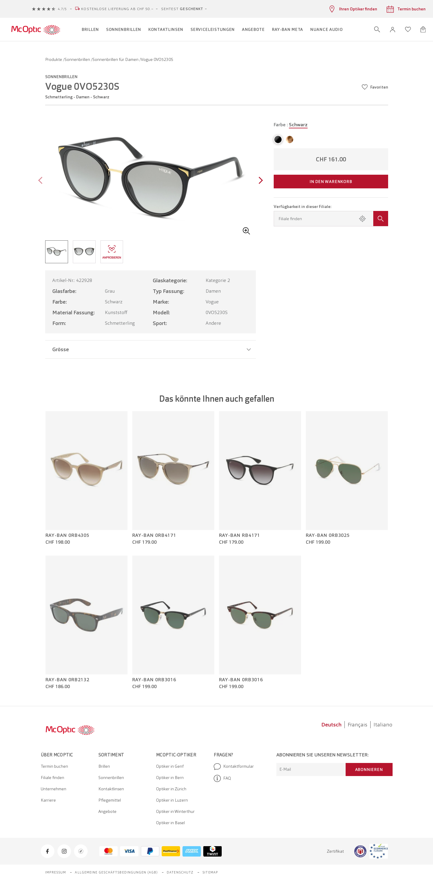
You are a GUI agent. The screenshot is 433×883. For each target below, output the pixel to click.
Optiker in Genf (170, 766)
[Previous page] (42, 181)
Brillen (104, 766)
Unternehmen (53, 788)
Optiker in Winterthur (175, 811)
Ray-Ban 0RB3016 (154, 679)
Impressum (55, 872)
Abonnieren (369, 769)
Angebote (107, 811)
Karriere (48, 800)
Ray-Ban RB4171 (239, 535)
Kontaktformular (234, 766)
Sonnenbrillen (77, 59)
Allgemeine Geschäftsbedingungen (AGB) (116, 872)
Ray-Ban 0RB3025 (328, 535)
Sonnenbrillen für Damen (115, 59)
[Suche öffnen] (377, 29)
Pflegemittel (109, 800)
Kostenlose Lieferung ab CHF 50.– (117, 9)
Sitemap (210, 872)
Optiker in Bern (170, 777)
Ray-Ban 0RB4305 (67, 535)
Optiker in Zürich (171, 788)
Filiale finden (52, 777)
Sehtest (182, 9)
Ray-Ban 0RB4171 (154, 535)
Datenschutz (180, 872)
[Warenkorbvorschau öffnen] (423, 29)
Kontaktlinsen (111, 788)
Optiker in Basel (170, 822)
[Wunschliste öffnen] (408, 29)
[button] (393, 29)
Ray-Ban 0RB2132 (67, 679)
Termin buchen (54, 766)
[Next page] (259, 181)
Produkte (54, 59)
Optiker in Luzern (172, 800)
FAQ (222, 778)
